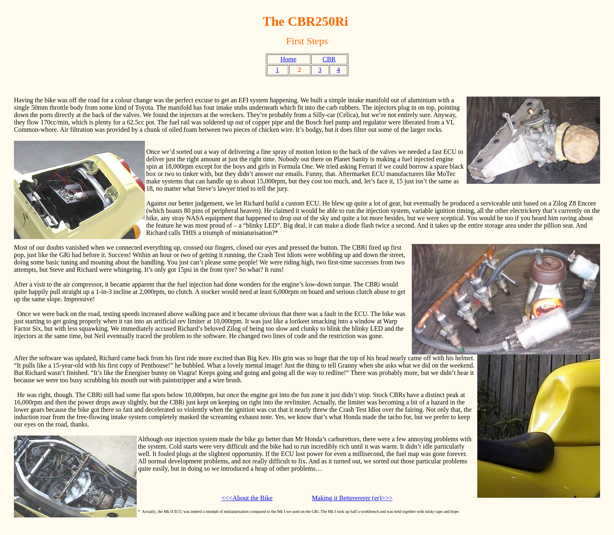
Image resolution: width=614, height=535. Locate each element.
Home (288, 59)
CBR (329, 59)
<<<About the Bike (247, 497)
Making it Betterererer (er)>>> (352, 497)
